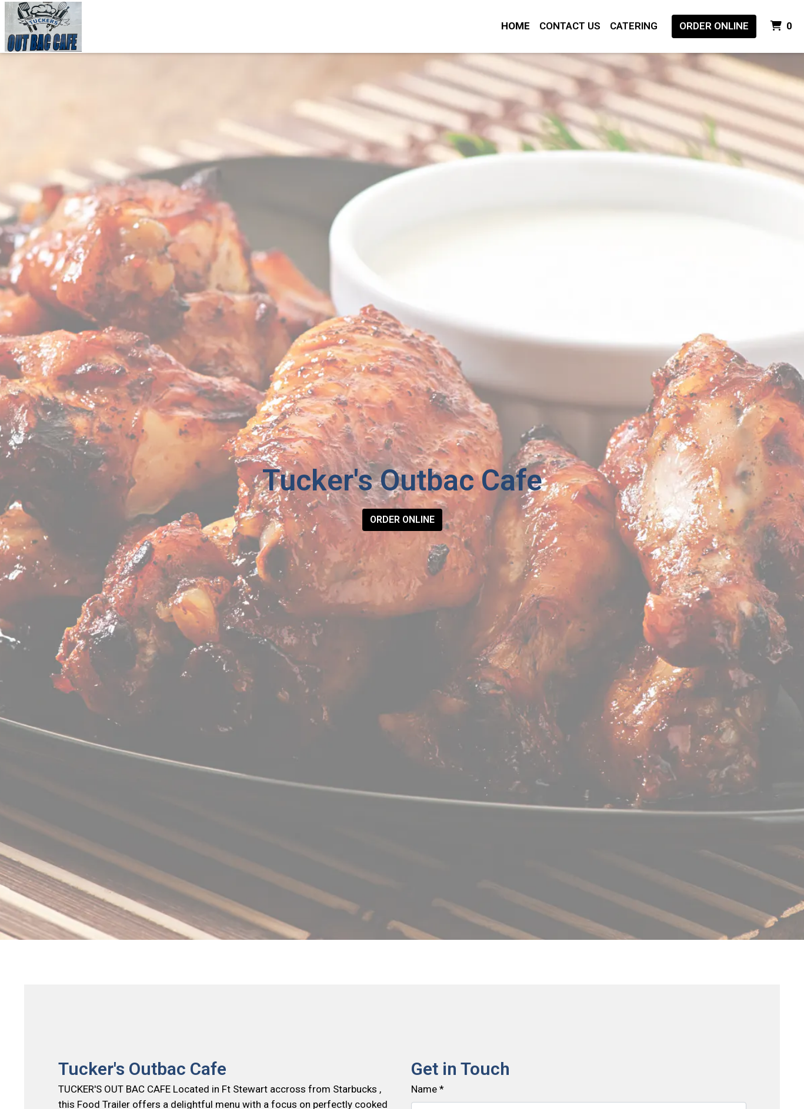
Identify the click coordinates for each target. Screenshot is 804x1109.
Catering (634, 26)
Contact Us (570, 26)
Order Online (714, 26)
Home (515, 26)
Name (424, 1089)
